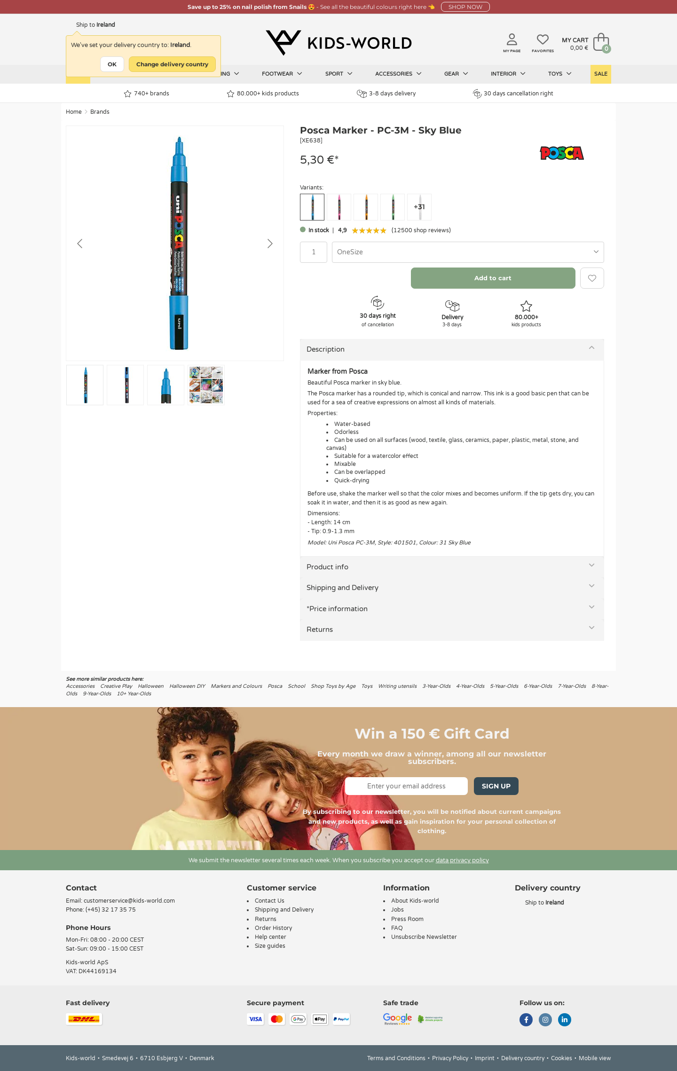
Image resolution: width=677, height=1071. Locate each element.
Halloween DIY (187, 686)
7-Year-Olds (572, 686)
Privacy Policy (450, 1058)
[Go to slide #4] (206, 385)
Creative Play (116, 686)
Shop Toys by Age (333, 686)
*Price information (337, 609)
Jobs (397, 909)
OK (112, 64)
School (296, 686)
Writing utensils (397, 686)
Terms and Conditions (396, 1058)
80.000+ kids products (263, 93)
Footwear (282, 74)
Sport (339, 74)
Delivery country (522, 1058)
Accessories (398, 74)
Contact (81, 887)
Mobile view (595, 1058)
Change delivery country (172, 64)
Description (326, 349)
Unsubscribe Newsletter (424, 937)
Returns (320, 629)
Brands (100, 112)
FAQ (397, 928)
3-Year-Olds (436, 686)
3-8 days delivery (386, 94)
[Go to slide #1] (84, 385)
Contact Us (269, 901)
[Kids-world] (338, 42)
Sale (600, 74)
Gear (456, 74)
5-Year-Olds (504, 686)
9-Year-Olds (97, 694)
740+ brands (146, 93)
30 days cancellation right (513, 93)
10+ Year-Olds (134, 694)
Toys (560, 74)
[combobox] (468, 252)
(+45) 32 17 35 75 (111, 909)
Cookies (561, 1058)
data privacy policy (462, 860)
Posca (275, 686)
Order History (273, 928)
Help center (270, 937)
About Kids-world (415, 901)
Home (74, 112)
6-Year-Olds (538, 686)
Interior (508, 74)
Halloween (151, 686)
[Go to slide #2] (125, 385)
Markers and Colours (236, 686)
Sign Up (496, 786)
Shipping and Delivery (342, 587)
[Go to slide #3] (165, 385)
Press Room (407, 919)
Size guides (270, 946)
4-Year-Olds (470, 686)
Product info (327, 567)
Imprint (485, 1058)
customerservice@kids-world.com (129, 901)
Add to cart (493, 278)
